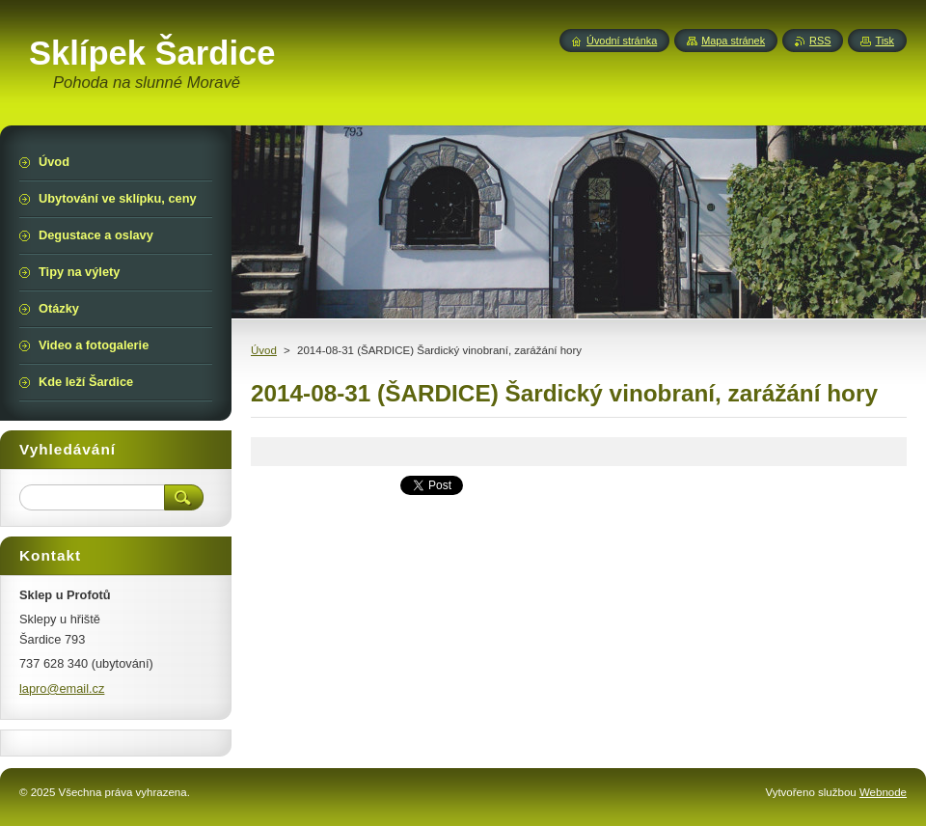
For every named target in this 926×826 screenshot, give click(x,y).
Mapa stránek (733, 40)
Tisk (884, 40)
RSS (820, 40)
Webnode (883, 792)
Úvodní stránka (621, 40)
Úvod (264, 350)
